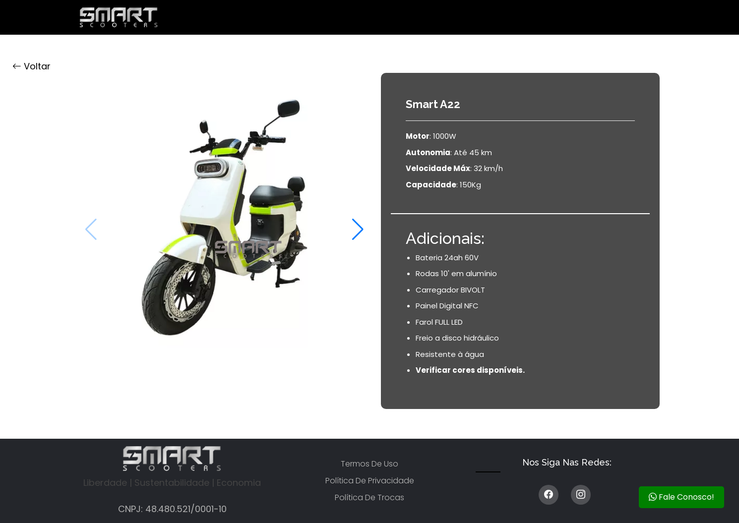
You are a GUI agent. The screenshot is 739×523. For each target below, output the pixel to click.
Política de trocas (369, 497)
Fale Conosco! (681, 497)
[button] (358, 229)
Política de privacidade (369, 480)
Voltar (31, 66)
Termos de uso (369, 463)
